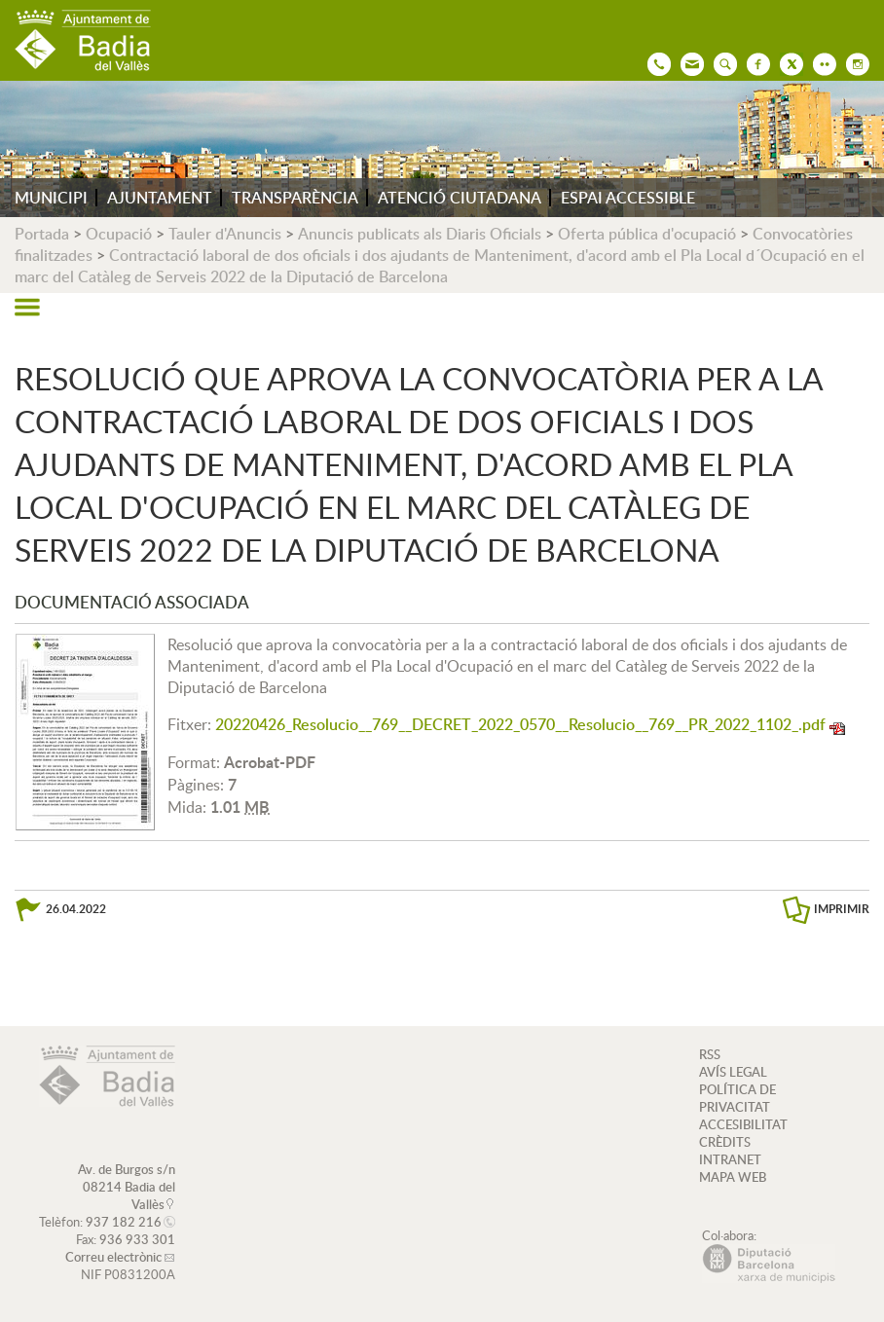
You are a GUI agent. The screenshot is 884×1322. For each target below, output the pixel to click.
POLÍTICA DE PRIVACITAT (737, 1098)
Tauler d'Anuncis (224, 233)
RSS (709, 1054)
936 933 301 (137, 1239)
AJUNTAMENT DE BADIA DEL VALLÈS (83, 40)
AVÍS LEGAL (733, 1072)
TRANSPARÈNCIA (295, 197)
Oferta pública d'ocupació (647, 233)
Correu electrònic (113, 1257)
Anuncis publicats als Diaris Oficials (419, 233)
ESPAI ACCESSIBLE (628, 197)
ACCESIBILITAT (743, 1124)
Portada (42, 233)
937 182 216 (124, 1221)
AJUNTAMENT (159, 197)
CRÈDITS (725, 1142)
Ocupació (119, 233)
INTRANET (730, 1159)
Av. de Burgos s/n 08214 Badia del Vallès (126, 1186)
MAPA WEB (732, 1177)
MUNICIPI (51, 197)
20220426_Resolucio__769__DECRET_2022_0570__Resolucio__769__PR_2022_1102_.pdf (520, 724)
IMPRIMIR (841, 908)
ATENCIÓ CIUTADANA (459, 197)
